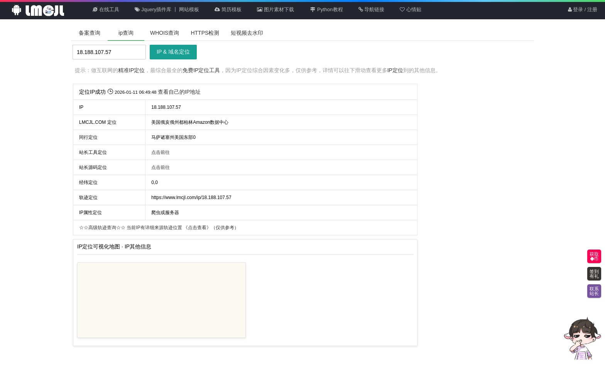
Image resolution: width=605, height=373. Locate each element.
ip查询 (126, 33)
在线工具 (106, 9)
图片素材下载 (275, 9)
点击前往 (160, 152)
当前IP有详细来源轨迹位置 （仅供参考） (159, 227)
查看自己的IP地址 (179, 92)
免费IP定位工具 (201, 70)
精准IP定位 (131, 70)
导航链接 (371, 9)
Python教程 (326, 9)
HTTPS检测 (205, 33)
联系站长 (594, 291)
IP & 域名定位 (173, 52)
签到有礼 (594, 274)
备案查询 (89, 33)
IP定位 (395, 70)
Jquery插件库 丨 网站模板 (167, 9)
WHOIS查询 (164, 33)
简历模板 (228, 9)
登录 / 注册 (582, 9)
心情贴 (410, 9)
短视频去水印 (247, 33)
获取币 (594, 256)
